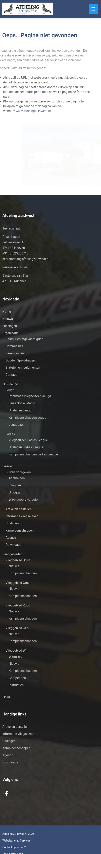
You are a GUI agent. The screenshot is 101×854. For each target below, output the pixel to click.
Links (6, 697)
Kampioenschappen (20, 530)
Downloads (13, 545)
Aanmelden (17, 478)
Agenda (11, 537)
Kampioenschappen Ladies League (33, 454)
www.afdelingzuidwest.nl (28, 111)
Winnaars (15, 656)
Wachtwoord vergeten (24, 499)
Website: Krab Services (16, 840)
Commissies (14, 346)
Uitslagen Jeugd (20, 410)
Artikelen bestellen (19, 509)
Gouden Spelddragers (21, 360)
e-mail (40, 92)
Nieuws (7, 319)
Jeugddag (16, 425)
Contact (11, 375)
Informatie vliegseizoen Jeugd (30, 396)
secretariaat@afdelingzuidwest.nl (25, 259)
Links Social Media (22, 403)
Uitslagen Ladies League (26, 447)
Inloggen (15, 485)
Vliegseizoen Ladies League (28, 440)
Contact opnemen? (14, 847)
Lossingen (9, 326)
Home (6, 312)
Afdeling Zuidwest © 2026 (18, 833)
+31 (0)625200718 (15, 253)
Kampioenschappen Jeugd (27, 417)
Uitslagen (12, 523)
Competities (17, 678)
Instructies (16, 685)
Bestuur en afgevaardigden (24, 339)
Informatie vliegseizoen (22, 516)
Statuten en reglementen (23, 367)
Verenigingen (15, 353)
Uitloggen (15, 492)
